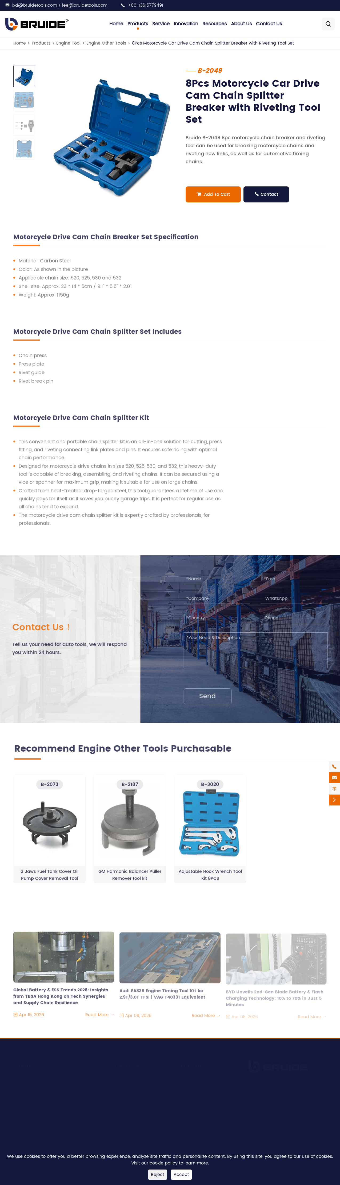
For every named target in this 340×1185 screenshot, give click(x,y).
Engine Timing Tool (33, 1087)
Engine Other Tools (106, 43)
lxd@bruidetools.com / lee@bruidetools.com (59, 5)
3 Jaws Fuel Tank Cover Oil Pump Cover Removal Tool (49, 878)
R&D (117, 1087)
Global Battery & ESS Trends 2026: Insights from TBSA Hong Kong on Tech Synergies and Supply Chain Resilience (60, 1000)
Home (116, 24)
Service (161, 24)
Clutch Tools (26, 1107)
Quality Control (129, 1107)
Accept (181, 1174)
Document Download (196, 1097)
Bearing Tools (27, 1117)
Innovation (186, 24)
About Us (241, 24)
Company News (191, 1077)
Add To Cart (213, 194)
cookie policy (164, 1163)
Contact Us (269, 24)
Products (137, 24)
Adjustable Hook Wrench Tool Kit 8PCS (210, 878)
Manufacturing (128, 1097)
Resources (214, 24)
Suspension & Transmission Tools (48, 1097)
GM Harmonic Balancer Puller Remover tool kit (129, 878)
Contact (266, 194)
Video (180, 1107)
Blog (178, 1087)
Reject (157, 1174)
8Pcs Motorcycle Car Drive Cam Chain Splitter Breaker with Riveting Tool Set (213, 43)
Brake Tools (25, 1127)
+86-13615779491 (145, 5)
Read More (99, 1018)
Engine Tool (68, 43)
